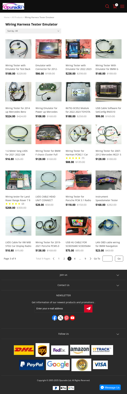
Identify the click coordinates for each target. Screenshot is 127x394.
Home (7, 17)
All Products (17, 17)
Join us (63, 274)
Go (119, 258)
